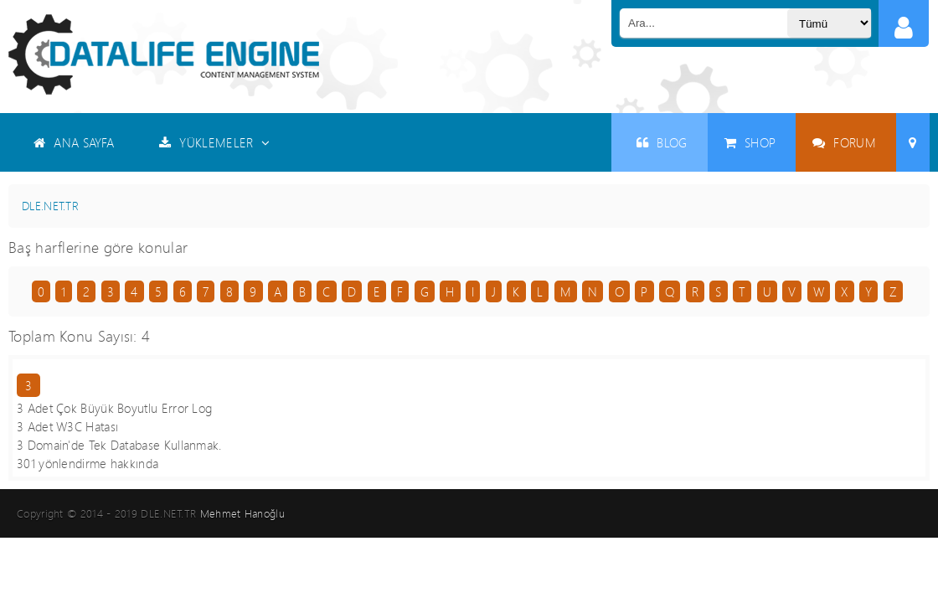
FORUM (844, 142)
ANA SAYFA (74, 142)
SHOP (750, 142)
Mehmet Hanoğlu (242, 513)
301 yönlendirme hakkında (87, 463)
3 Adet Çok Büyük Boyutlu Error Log (114, 408)
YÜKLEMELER (215, 142)
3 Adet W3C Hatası (67, 426)
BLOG (662, 142)
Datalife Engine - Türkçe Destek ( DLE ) (163, 54)
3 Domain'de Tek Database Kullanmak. (119, 445)
